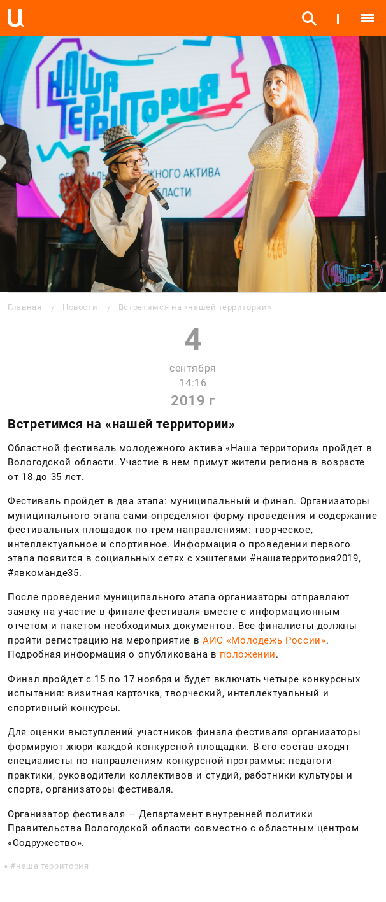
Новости (79, 307)
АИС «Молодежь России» (264, 640)
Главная (24, 307)
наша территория (52, 866)
